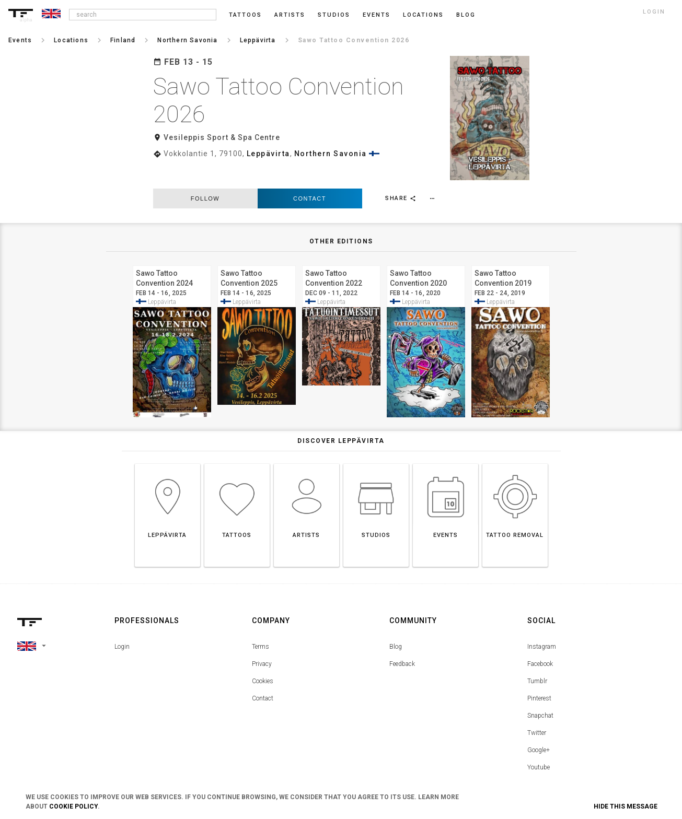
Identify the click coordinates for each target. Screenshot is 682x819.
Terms (260, 623)
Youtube (538, 743)
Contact (309, 174)
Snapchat (540, 692)
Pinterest (539, 674)
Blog (395, 623)
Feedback (402, 640)
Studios (334, 14)
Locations (423, 14)
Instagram (541, 623)
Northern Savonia (330, 153)
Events (376, 14)
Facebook (540, 640)
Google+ (538, 726)
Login (122, 623)
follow (205, 174)
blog (466, 14)
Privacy (262, 640)
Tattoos (245, 14)
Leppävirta (268, 153)
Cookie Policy (73, 806)
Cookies (262, 657)
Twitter (536, 709)
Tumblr (537, 657)
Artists (289, 14)
